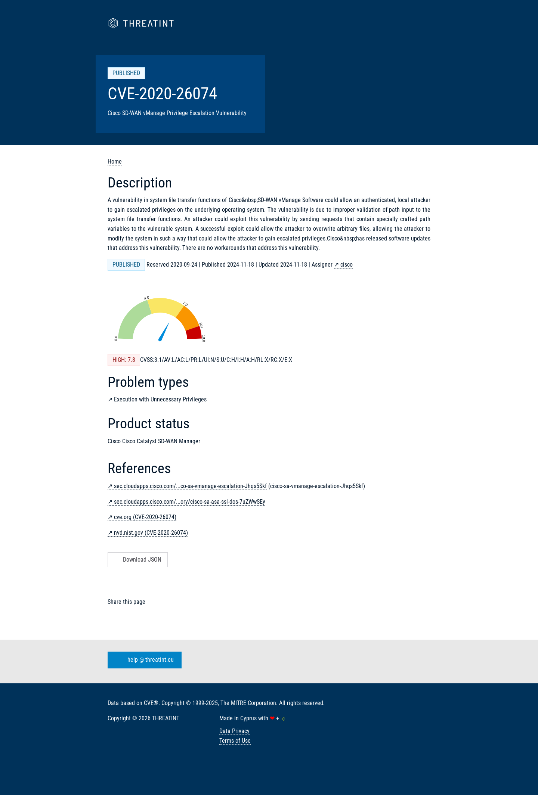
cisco (346, 264)
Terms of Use (235, 740)
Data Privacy (234, 731)
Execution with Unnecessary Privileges (160, 399)
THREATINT (165, 718)
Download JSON (136, 559)
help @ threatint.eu (143, 660)
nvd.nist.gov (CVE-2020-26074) (151, 532)
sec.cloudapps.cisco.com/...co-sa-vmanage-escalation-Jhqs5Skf (190, 486)
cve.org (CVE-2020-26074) (145, 517)
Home (115, 161)
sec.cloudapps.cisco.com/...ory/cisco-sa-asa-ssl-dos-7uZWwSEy (189, 501)
